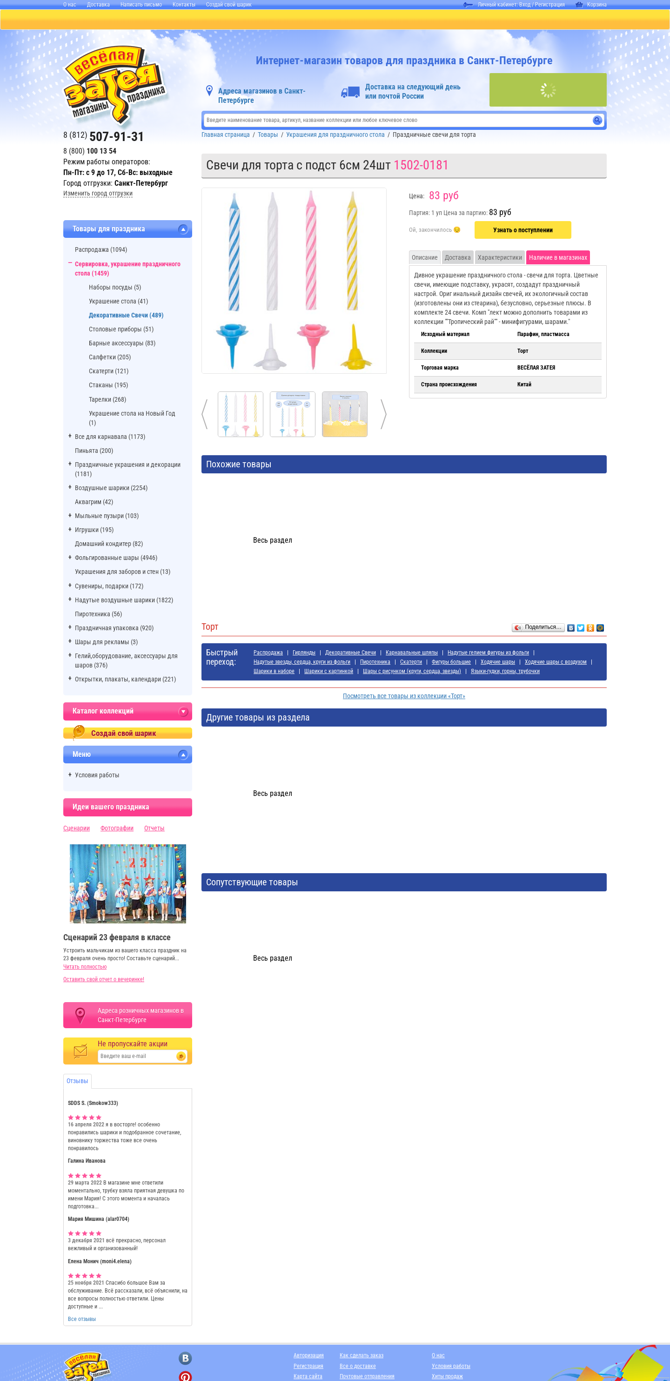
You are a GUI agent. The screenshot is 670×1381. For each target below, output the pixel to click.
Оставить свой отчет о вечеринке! (103, 980)
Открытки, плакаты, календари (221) (125, 680)
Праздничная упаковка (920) (114, 629)
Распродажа (268, 653)
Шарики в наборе (274, 672)
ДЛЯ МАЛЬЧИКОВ (357, 20)
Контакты (184, 4)
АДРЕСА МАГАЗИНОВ (491, 20)
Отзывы (77, 1081)
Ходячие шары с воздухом (556, 663)
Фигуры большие (451, 663)
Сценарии (76, 829)
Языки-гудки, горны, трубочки (505, 672)
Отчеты (154, 829)
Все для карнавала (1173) (110, 437)
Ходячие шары (498, 663)
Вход (524, 4)
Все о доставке (358, 1367)
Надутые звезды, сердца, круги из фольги (302, 663)
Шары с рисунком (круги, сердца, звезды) (412, 672)
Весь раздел (272, 541)
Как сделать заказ (361, 1356)
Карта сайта (308, 1377)
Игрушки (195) (94, 530)
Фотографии (117, 829)
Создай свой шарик (229, 4)
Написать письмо (141, 4)
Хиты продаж (447, 1377)
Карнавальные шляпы (412, 653)
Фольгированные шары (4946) (116, 558)
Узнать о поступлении (523, 231)
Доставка (98, 4)
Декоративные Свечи (350, 653)
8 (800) (89, 152)
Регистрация (550, 4)
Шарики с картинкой (328, 672)
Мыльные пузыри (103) (107, 516)
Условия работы (97, 776)
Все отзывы (82, 1320)
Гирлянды (304, 653)
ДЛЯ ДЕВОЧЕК (290, 20)
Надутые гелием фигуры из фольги (488, 653)
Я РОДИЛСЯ (422, 20)
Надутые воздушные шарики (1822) (124, 601)
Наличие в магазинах (558, 258)
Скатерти (411, 663)
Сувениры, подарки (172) (109, 587)
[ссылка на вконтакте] (185, 1359)
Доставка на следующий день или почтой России (413, 92)
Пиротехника (375, 663)
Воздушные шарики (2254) (111, 488)
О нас (69, 4)
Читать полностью (85, 967)
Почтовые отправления (367, 1377)
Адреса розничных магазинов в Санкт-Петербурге (141, 1016)
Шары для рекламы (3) (106, 643)
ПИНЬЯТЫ (151, 20)
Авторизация (309, 1356)
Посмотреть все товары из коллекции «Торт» (404, 697)
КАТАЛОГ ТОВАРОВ (88, 20)
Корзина (591, 4)
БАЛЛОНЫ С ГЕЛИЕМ (218, 20)
